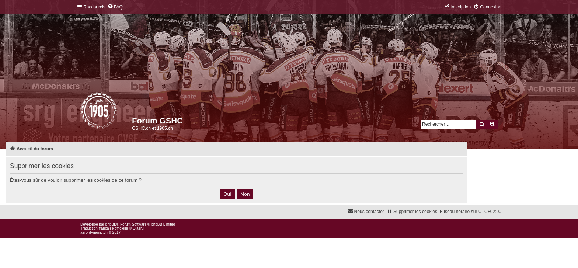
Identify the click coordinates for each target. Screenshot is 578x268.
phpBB (110, 224)
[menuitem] (115, 7)
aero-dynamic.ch (94, 232)
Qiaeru (138, 228)
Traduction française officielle (104, 228)
